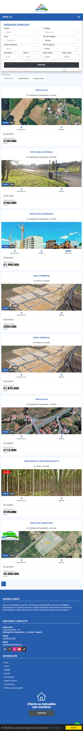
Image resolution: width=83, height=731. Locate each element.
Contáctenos (9, 684)
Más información (55, 728)
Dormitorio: (8, 53)
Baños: (25, 53)
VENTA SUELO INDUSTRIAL (41, 523)
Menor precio (23, 79)
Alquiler (7, 670)
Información (9, 677)
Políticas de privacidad (13, 688)
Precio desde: (47, 53)
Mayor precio (38, 79)
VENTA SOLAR (41, 90)
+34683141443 (9, 638)
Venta (6, 666)
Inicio (6, 662)
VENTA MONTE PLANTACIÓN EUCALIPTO (41, 461)
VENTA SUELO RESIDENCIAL (41, 214)
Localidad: (46, 28)
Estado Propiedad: (10, 45)
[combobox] (22, 32)
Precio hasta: (66, 53)
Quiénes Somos (10, 681)
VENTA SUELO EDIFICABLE (41, 152)
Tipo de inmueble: (49, 36)
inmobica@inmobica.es (12, 644)
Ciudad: (7, 28)
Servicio (7, 673)
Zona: (6, 36)
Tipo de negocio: (49, 45)
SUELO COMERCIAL (41, 276)
